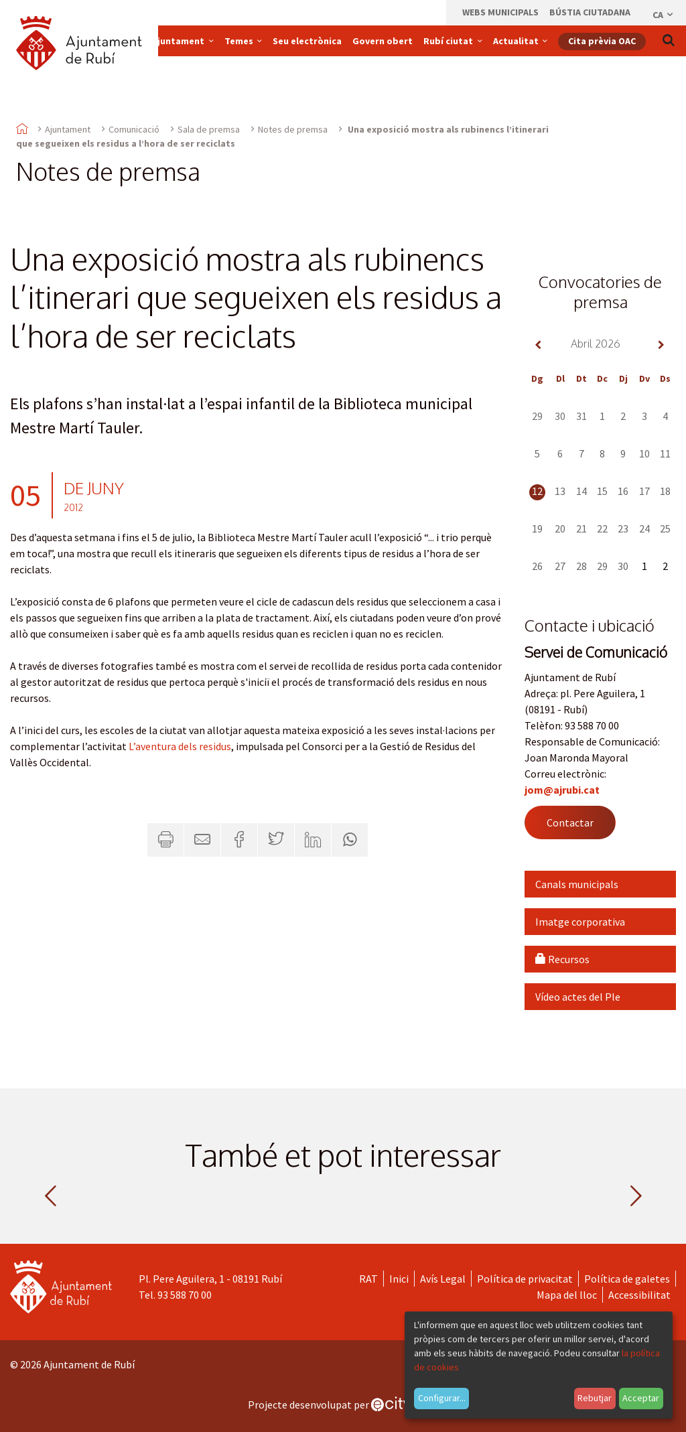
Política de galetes (627, 1278)
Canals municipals (576, 884)
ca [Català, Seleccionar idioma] (664, 15)
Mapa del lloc (567, 1294)
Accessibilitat (639, 1294)
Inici (399, 1278)
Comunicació (134, 129)
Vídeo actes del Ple (577, 996)
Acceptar (640, 1398)
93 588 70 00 (184, 1294)
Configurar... (442, 1398)
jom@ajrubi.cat (562, 789)
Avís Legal (443, 1278)
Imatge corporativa (580, 921)
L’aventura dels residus (180, 746)
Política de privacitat (525, 1278)
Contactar (570, 822)
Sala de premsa (209, 129)
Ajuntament (67, 129)
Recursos (562, 959)
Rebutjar (594, 1398)
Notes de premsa (293, 129)
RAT (368, 1278)
